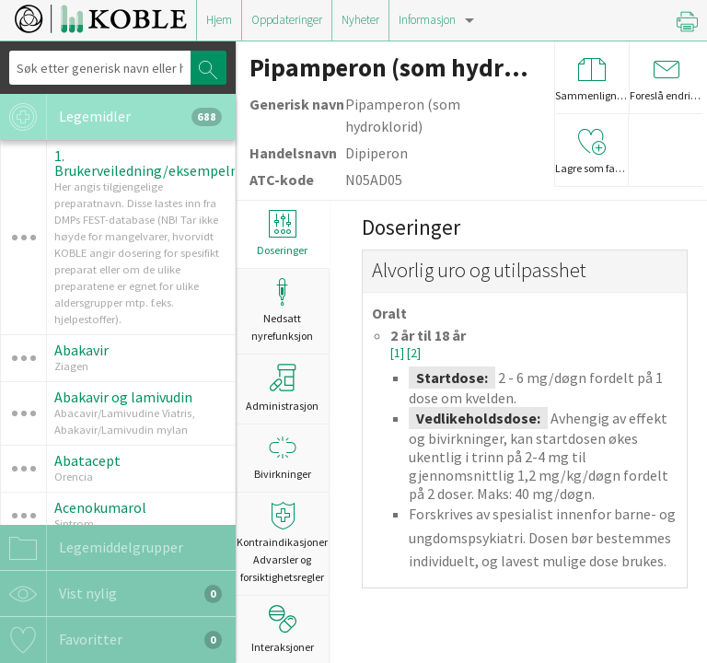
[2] (414, 353)
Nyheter (360, 20)
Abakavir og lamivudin (123, 397)
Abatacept (87, 460)
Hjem (219, 20)
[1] (398, 353)
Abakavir (81, 350)
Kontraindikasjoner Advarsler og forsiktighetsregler (282, 543)
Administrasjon (282, 388)
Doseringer (282, 233)
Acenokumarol (100, 507)
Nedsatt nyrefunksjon (282, 310)
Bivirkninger (282, 457)
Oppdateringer (286, 20)
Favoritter (111, 640)
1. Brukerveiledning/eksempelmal (154, 163)
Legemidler (111, 117)
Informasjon (427, 20)
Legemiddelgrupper (91, 548)
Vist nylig (111, 594)
